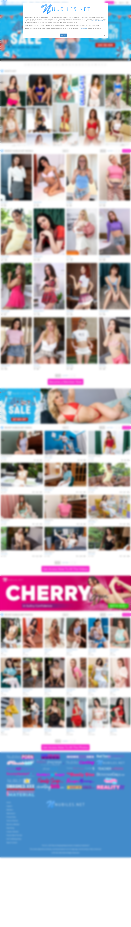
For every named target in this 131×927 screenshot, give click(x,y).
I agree (63, 35)
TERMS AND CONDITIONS (97, 21)
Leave (104, 35)
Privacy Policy (84, 28)
